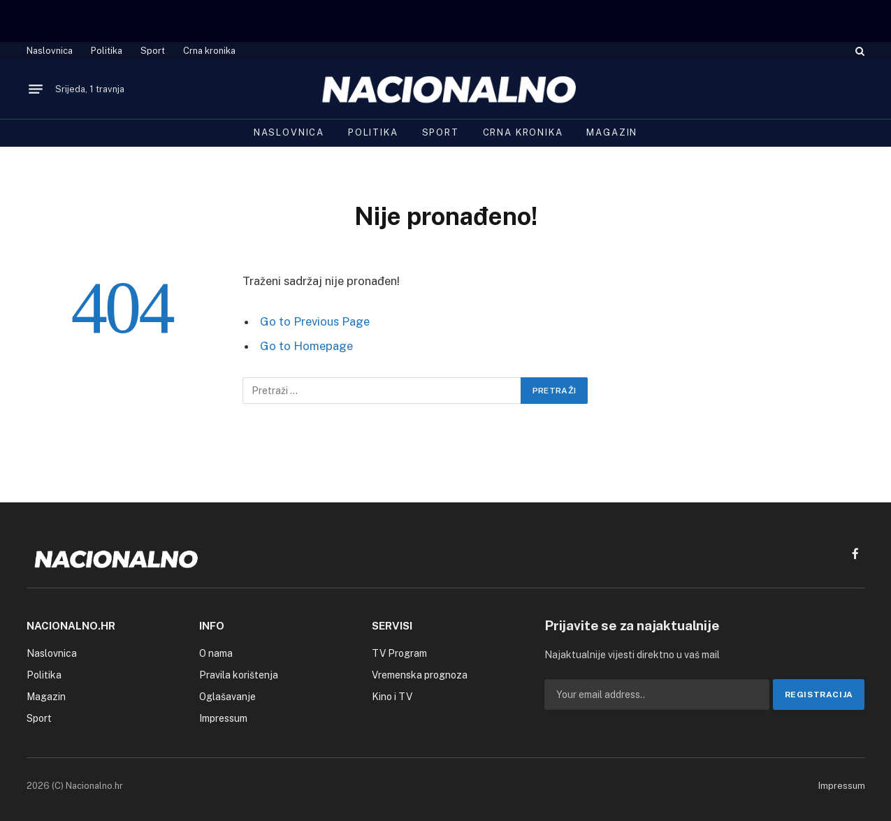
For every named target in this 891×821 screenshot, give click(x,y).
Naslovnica (50, 50)
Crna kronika (209, 50)
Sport (152, 50)
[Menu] (36, 89)
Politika (106, 50)
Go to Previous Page (315, 321)
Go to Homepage (306, 346)
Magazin (611, 132)
